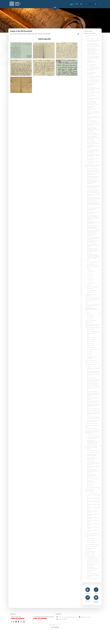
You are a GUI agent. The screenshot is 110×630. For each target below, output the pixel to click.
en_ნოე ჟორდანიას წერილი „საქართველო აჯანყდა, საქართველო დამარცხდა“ (93, 226)
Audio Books (89, 284)
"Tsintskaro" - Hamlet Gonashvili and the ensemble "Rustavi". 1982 (93, 417)
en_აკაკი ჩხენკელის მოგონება (91, 95)
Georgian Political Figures (92, 290)
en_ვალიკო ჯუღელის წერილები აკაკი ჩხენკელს (93, 133)
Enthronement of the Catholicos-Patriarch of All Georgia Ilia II (93, 383)
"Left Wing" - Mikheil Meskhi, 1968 (93, 385)
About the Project (91, 270)
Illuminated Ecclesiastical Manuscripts (92, 304)
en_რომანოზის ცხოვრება (92, 477)
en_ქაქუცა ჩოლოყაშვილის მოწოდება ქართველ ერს (93, 176)
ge (99, 3)
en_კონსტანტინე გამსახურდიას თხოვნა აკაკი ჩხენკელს (93, 145)
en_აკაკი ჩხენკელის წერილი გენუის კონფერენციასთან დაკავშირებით (93, 68)
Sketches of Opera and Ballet (90, 319)
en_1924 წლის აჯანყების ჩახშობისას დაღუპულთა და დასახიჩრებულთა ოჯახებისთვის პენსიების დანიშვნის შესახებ (93, 239)
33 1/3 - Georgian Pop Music (92, 261)
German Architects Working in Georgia (92, 297)
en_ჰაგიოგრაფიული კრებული (93, 487)
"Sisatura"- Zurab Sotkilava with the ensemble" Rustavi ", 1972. (93, 380)
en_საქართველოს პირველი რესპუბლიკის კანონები (93, 437)
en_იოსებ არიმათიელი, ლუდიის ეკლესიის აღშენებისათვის (92, 458)
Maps (86, 302)
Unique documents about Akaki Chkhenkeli (91, 35)
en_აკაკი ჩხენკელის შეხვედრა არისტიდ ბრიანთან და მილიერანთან (93, 88)
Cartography (87, 312)
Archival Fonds (88, 30)
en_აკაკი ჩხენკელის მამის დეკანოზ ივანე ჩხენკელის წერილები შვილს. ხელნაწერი (93, 44)
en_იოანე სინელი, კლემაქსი (93, 451)
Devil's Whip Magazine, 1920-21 (93, 543)
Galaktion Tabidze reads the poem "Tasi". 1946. (93, 368)
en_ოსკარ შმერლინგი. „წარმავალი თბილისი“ (90, 551)
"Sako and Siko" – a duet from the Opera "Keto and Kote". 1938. (93, 401)
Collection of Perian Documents (91, 361)
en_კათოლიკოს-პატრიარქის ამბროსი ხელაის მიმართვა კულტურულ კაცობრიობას (93, 186)
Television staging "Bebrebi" (92, 390)
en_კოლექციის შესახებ (92, 167)
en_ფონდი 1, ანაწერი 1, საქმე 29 (93, 495)
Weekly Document (88, 306)
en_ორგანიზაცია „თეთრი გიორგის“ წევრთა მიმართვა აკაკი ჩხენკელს (93, 154)
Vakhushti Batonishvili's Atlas (90, 363)
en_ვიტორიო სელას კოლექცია (91, 570)
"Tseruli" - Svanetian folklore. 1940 (93, 407)
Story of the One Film (89, 321)
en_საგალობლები (91, 485)
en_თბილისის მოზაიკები (92, 348)
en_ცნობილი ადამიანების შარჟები (91, 535)
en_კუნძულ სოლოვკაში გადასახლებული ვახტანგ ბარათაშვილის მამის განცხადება (92, 249)
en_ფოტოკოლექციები (90, 554)
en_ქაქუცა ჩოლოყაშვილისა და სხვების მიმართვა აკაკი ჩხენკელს (93, 117)
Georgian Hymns (90, 291)
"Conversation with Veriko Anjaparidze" (92, 398)
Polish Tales (90, 280)
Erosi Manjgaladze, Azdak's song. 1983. (93, 374)
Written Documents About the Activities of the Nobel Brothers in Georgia (92, 324)
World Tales (89, 268)
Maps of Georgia (90, 317)
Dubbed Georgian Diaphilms (90, 359)
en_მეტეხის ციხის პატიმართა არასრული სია (93, 194)
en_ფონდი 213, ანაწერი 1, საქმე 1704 (92, 517)
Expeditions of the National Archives (92, 327)
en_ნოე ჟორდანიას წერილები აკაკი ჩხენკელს (93, 76)
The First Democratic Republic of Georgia (91, 300)
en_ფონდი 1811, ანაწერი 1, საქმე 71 (93, 530)
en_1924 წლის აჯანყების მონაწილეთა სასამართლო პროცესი (93, 244)
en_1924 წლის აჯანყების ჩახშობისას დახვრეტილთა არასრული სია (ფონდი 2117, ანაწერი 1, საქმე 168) (93, 255)
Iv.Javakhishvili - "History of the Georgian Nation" (91, 294)
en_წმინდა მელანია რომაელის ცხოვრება (91, 454)
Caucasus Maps (90, 316)
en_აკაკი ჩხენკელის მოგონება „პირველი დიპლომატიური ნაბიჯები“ (92, 102)
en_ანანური (89, 350)
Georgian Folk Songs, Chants (92, 286)
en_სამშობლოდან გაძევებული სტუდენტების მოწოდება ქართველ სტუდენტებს (92, 181)
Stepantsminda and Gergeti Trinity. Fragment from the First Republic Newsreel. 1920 (93, 404)
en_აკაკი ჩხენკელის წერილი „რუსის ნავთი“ (93, 98)
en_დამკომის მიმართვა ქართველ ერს (92, 212)
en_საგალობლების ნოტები (91, 427)
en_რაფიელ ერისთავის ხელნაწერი (90, 548)
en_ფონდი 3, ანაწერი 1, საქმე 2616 (93, 508)
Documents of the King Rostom (91, 422)
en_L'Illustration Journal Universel (91, 532)
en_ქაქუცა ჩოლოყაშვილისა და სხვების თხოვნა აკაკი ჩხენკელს (93, 112)
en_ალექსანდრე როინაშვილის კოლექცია (92, 567)
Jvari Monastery (90, 342)
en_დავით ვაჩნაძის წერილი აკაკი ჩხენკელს (93, 124)
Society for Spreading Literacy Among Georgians (92, 425)
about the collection (90, 537)
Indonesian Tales (91, 278)
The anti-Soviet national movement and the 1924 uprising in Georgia (92, 165)
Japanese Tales (91, 282)
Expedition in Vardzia (91, 332)
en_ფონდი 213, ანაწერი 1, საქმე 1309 (92, 514)
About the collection (90, 37)
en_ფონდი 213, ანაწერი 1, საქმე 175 (92, 511)
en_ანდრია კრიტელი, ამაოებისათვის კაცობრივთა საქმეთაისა (93, 462)
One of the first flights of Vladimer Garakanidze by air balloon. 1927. (93, 371)
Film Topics (87, 365)
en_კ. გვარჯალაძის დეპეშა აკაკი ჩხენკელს (93, 158)
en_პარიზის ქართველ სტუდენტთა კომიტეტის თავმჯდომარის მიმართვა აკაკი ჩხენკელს (92, 128)
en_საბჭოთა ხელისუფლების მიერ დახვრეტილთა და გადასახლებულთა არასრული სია (93, 203)
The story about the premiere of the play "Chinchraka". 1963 (93, 420)
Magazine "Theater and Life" (92, 539)
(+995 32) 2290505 (17, 618)
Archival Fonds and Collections (20, 34)
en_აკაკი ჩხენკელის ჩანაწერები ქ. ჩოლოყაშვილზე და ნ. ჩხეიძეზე (91, 107)
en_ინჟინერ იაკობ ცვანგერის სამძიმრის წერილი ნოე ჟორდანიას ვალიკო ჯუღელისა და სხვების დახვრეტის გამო (93, 232)
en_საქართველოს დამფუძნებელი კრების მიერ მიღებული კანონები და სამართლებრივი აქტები (93, 441)
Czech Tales (90, 276)
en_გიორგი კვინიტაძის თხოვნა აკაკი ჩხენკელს (92, 121)
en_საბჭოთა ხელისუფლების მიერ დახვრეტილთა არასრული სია (93, 208)
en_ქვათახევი (90, 352)
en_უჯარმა (89, 354)
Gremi (88, 334)
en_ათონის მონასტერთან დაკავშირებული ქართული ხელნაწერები (91, 446)
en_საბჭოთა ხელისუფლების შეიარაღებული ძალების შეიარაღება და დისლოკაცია (93, 190)
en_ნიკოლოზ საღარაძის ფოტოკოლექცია (92, 564)
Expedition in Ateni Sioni (91, 338)
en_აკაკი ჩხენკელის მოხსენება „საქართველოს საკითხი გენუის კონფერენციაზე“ (93, 137)
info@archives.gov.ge (86, 616)
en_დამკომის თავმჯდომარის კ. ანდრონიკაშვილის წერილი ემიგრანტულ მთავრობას (93, 198)
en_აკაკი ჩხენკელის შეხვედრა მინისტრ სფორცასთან (91, 83)
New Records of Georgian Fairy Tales (93, 266)
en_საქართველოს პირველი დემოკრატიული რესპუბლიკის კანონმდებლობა (92, 431)
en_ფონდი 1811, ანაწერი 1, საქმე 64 (93, 527)
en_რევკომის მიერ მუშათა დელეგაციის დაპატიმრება (93, 170)
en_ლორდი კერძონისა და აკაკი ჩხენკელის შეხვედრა (93, 80)
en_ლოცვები (89, 483)
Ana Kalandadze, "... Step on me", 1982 (93, 388)
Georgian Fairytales (90, 263)
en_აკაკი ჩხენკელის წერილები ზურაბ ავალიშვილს (91, 72)
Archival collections (32, 34)
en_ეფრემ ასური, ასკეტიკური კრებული (93, 466)
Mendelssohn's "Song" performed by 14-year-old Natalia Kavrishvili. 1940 (93, 413)
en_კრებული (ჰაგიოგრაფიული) (91, 480)
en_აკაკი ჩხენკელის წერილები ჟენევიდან (91, 64)
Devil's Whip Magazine (91, 541)
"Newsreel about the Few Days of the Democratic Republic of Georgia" (93, 394)
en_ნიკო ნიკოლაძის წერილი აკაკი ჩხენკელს (93, 162)
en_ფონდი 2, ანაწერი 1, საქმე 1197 (93, 501)
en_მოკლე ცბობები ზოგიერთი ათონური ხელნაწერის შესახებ (91, 474)
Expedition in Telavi (90, 344)
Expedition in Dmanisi (91, 336)
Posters (86, 310)
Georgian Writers (90, 288)
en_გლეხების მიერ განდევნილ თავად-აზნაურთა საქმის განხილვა (93, 222)
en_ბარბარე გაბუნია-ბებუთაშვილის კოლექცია (92, 557)
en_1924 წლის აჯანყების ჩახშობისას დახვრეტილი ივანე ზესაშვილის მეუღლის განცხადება (93, 216)
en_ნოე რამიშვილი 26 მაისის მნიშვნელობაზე (93, 173)
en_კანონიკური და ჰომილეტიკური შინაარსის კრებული (93, 470)
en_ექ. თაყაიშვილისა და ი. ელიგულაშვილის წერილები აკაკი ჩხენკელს (93, 150)
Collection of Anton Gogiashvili (91, 545)
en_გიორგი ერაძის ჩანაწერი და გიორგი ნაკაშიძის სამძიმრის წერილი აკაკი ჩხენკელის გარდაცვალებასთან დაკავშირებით (93, 58)
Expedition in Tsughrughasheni (92, 330)
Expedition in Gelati (90, 340)
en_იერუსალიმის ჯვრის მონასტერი (92, 357)
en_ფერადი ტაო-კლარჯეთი (93, 561)
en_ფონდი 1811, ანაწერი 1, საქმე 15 (93, 520)
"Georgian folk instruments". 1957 (93, 409)
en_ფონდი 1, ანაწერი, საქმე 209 (93, 498)
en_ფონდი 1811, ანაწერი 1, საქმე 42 (93, 524)
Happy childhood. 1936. (91, 377)
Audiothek (87, 259)
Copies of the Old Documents (44, 34)
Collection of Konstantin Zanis (92, 559)
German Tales (91, 272)
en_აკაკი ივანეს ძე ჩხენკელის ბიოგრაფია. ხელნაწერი (93, 40)
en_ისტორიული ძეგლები (92, 572)
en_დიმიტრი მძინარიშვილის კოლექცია (93, 575)
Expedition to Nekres (91, 346)
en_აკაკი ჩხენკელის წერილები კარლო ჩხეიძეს (93, 142)
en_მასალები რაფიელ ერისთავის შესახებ (90, 490)
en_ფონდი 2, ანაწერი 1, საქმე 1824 (93, 504)
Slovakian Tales (91, 274)
